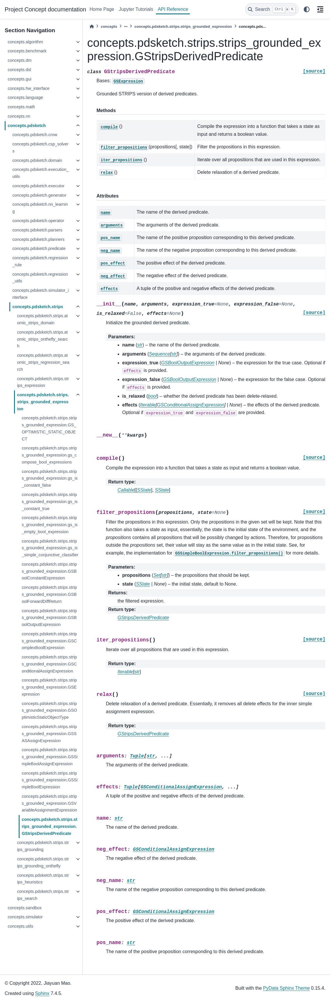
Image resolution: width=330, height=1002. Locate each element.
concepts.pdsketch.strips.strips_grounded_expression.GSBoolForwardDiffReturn (49, 594)
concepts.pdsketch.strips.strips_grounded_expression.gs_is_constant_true (49, 501)
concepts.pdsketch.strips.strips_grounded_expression (43, 401)
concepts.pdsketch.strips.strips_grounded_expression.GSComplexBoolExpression (49, 641)
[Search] (271, 9)
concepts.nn (19, 116)
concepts (109, 26)
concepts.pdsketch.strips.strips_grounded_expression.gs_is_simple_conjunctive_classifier (50, 548)
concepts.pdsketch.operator (38, 220)
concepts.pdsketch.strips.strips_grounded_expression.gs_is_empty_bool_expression (49, 524)
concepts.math (21, 106)
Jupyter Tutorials (136, 9)
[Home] (92, 26)
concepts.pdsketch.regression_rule (40, 261)
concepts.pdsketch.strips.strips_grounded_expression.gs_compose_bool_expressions (49, 455)
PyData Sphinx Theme (286, 988)
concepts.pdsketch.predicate (38, 248)
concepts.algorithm (25, 42)
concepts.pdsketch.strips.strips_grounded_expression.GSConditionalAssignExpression (49, 664)
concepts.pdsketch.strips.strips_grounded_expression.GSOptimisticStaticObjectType (49, 710)
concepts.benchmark (27, 51)
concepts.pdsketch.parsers (37, 230)
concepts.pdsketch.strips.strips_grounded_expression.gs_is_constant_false (49, 478)
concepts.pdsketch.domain (37, 160)
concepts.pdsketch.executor (38, 185)
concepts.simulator (25, 917)
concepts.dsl (19, 69)
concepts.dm (20, 60)
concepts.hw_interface (28, 88)
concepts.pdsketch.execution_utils (40, 173)
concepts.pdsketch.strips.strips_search (43, 895)
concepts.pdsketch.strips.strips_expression (43, 382)
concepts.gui (19, 79)
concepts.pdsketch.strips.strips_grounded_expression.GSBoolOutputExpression (49, 617)
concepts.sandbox (24, 907)
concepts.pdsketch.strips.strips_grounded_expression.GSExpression (49, 687)
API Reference (173, 9)
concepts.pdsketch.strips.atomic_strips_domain (42, 319)
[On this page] (320, 9)
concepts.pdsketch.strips (37, 306)
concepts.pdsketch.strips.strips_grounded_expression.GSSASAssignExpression (49, 733)
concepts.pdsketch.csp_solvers (40, 147)
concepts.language (25, 97)
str (137, 671)
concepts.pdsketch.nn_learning (40, 208)
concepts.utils (20, 926)
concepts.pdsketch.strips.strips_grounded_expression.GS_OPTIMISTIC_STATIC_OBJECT (49, 428)
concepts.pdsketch (27, 125)
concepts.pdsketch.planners (38, 239)
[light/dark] (306, 9)
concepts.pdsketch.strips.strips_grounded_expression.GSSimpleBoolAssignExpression (49, 756)
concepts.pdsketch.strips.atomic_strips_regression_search (43, 362)
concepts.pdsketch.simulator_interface (40, 294)
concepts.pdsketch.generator (39, 195)
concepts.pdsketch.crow (34, 134)
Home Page (102, 9)
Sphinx (42, 993)
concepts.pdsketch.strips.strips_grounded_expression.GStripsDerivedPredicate (49, 826)
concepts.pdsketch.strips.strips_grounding (43, 846)
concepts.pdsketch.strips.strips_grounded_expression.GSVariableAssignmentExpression (49, 803)
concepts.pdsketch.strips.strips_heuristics (43, 879)
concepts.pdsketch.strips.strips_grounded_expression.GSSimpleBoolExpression (49, 780)
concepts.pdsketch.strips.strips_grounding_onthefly (43, 862)
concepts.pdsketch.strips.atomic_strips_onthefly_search (42, 339)
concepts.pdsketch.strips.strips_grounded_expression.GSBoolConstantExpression (49, 571)
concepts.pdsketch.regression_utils (40, 278)
